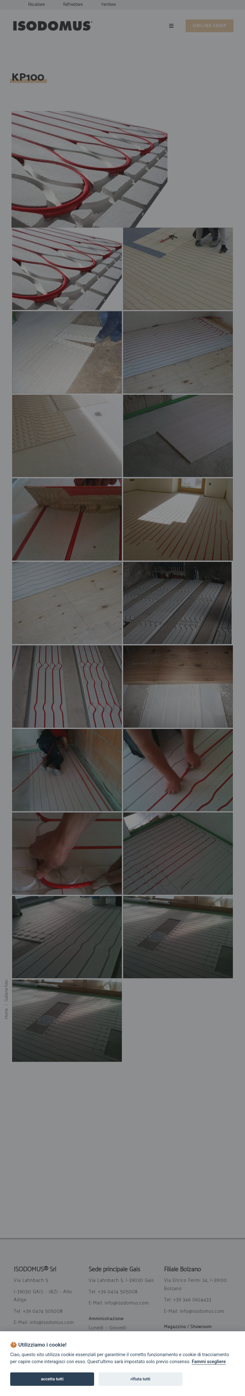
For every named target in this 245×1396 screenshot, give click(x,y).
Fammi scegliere (209, 1361)
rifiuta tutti (140, 1379)
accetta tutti (52, 1379)
